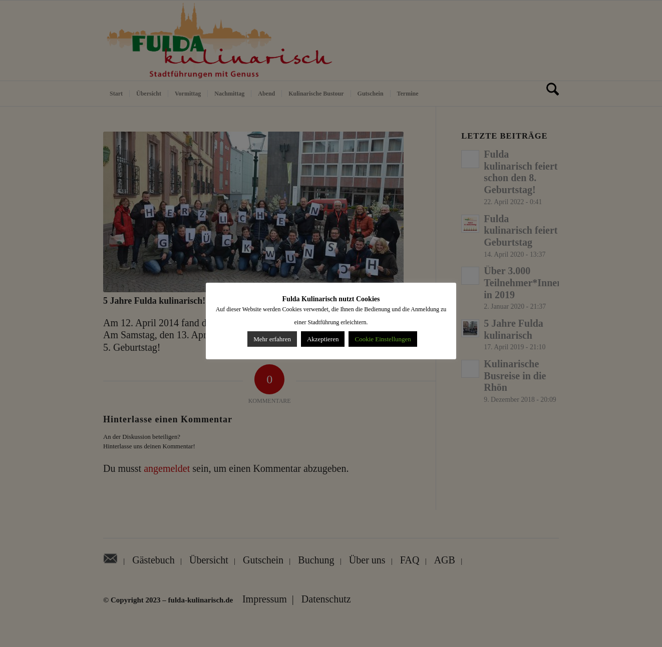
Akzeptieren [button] (323, 339)
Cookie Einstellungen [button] (383, 339)
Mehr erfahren (272, 339)
